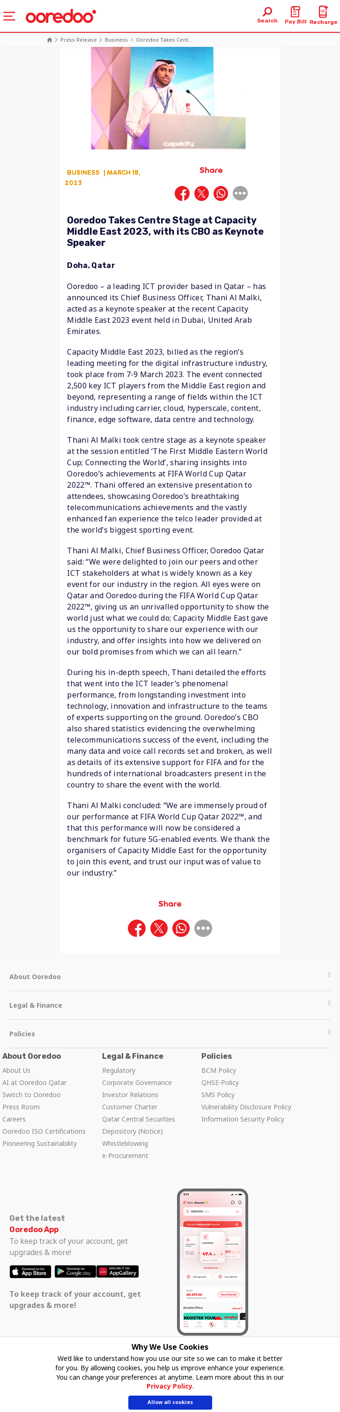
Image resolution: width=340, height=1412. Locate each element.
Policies (170, 1034)
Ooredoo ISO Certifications (44, 1131)
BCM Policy (218, 1070)
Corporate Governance (137, 1082)
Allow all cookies (170, 1402)
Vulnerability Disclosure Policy (246, 1106)
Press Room (21, 1106)
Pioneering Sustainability (39, 1143)
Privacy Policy (169, 1386)
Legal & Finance (170, 1005)
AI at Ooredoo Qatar (34, 1082)
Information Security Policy (242, 1119)
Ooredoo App (34, 1229)
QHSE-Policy (220, 1082)
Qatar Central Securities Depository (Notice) (138, 1125)
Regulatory (118, 1070)
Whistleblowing (125, 1143)
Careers (14, 1119)
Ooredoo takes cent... (164, 39)
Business (116, 39)
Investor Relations (130, 1094)
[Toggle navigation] (9, 16)
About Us (16, 1070)
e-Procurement (125, 1155)
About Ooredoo (170, 976)
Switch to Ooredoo (31, 1094)
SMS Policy (218, 1094)
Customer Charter (129, 1106)
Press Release (78, 39)
